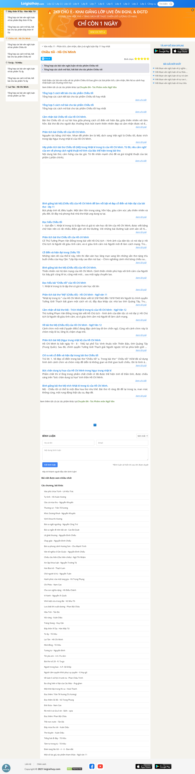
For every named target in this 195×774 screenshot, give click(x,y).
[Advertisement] (95, 182)
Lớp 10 (67, 3)
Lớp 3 (126, 3)
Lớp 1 (143, 3)
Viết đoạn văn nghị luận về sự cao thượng (171, 79)
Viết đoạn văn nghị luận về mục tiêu (171, 83)
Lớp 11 (59, 3)
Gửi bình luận (50, 465)
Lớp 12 (50, 3)
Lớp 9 (76, 3)
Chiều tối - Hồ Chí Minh (58, 52)
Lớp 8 (84, 3)
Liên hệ (28, 764)
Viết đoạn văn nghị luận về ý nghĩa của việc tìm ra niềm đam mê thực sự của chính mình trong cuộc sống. (171, 68)
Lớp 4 (118, 3)
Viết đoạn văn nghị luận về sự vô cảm (171, 75)
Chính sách (41, 764)
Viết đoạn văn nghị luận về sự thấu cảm (171, 72)
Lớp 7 (93, 3)
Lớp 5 (110, 3)
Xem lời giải (141, 127)
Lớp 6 (101, 3)
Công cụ (152, 3)
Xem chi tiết (140, 99)
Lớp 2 (135, 3)
